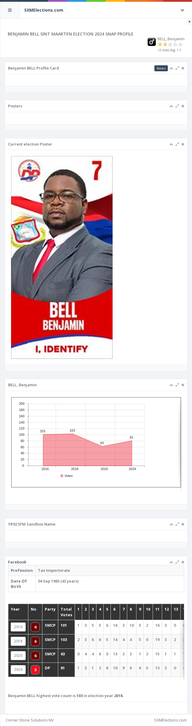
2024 (18, 669)
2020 (18, 655)
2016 (18, 626)
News (161, 68)
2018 (18, 641)
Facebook (17, 562)
